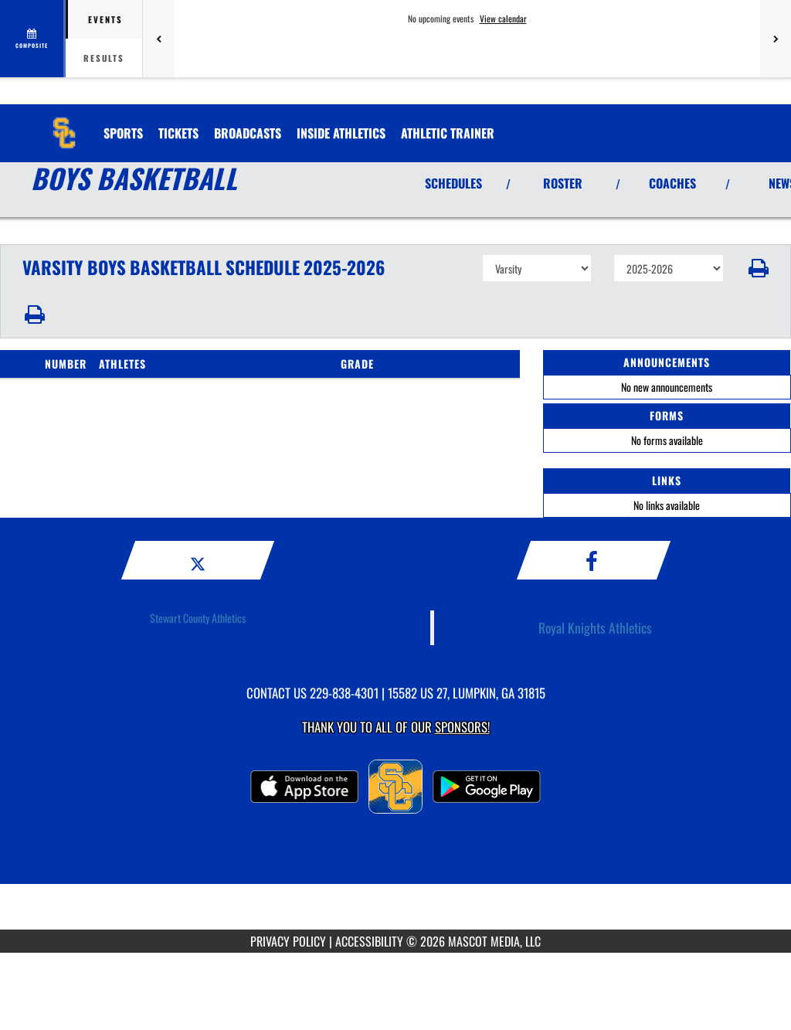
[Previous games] (158, 38)
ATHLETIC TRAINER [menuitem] (447, 133)
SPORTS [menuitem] (123, 133)
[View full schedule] (33, 38)
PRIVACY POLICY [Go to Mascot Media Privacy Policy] (288, 941)
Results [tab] (103, 58)
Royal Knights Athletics (595, 627)
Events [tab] (105, 19)
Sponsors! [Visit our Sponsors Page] (462, 726)
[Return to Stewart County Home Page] (64, 123)
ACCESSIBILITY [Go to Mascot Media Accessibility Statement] (369, 941)
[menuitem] (178, 132)
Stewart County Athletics (198, 618)
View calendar (503, 18)
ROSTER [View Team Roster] (562, 183)
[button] (757, 268)
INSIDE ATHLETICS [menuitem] (341, 133)
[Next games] (775, 38)
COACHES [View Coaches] (672, 183)
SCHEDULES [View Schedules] (453, 183)
